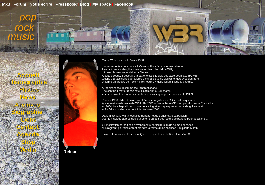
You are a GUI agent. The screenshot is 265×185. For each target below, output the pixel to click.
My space (101, 4)
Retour (69, 152)
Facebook (124, 4)
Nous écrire (41, 4)
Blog (84, 4)
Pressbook (66, 4)
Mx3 (6, 4)
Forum (19, 4)
